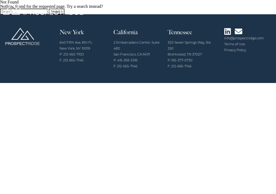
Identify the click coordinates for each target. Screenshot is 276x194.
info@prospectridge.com (244, 38)
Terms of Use (234, 44)
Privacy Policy (235, 50)
